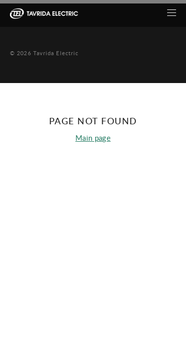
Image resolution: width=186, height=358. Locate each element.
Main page (93, 138)
